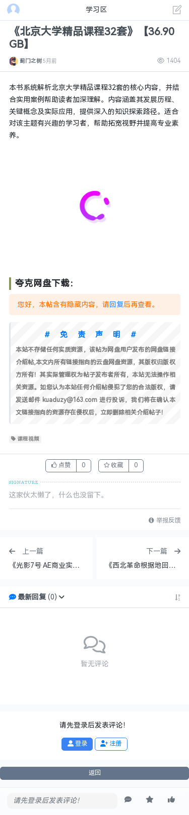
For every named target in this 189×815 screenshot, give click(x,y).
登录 (77, 743)
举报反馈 (164, 520)
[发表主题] (177, 11)
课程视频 (25, 439)
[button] (61, 597)
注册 (110, 743)
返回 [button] (95, 772)
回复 (116, 305)
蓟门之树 (31, 61)
